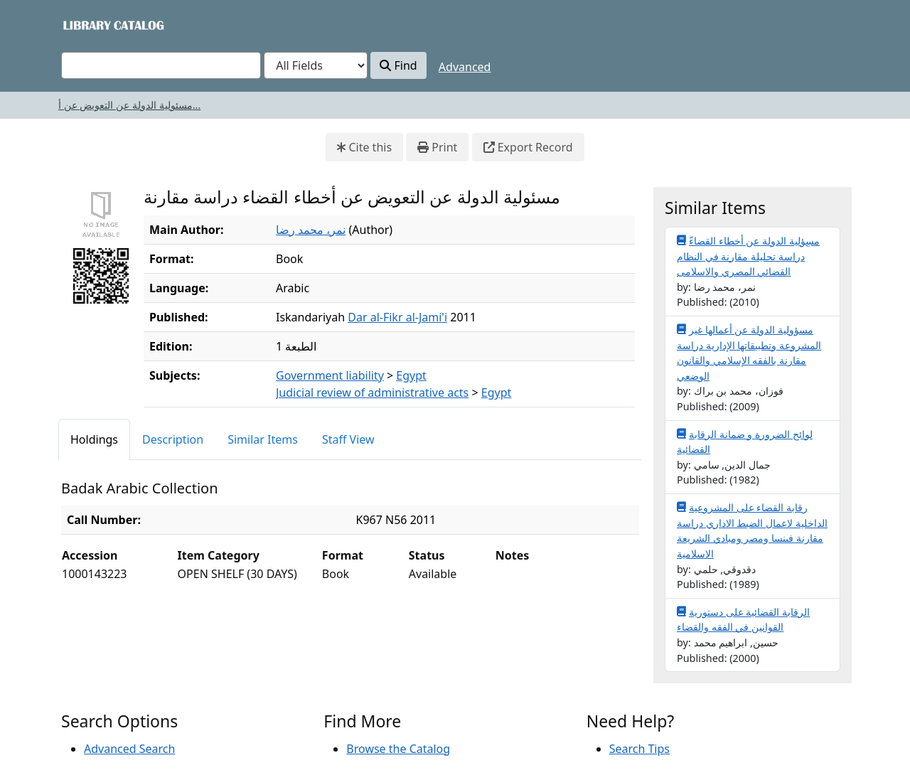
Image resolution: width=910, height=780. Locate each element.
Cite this (364, 147)
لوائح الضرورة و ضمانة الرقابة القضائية (745, 441)
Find (398, 65)
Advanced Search (129, 749)
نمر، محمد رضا (311, 229)
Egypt (411, 375)
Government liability (330, 375)
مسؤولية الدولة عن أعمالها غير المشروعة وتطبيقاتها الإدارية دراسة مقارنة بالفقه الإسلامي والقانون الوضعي (749, 352)
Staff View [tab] (348, 439)
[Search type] (316, 65)
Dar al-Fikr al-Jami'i (397, 317)
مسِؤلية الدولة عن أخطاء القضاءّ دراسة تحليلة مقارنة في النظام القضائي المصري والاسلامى (748, 255)
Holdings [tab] (94, 439)
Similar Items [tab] (263, 439)
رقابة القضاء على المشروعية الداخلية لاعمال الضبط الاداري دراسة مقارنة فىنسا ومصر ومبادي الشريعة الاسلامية (752, 530)
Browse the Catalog (398, 749)
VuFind (86, 25)
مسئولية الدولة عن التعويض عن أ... (129, 105)
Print (437, 147)
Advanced (465, 67)
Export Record (528, 147)
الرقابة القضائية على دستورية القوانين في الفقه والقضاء (743, 619)
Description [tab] (172, 439)
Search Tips (639, 749)
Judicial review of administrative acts (372, 392)
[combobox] (161, 65)
